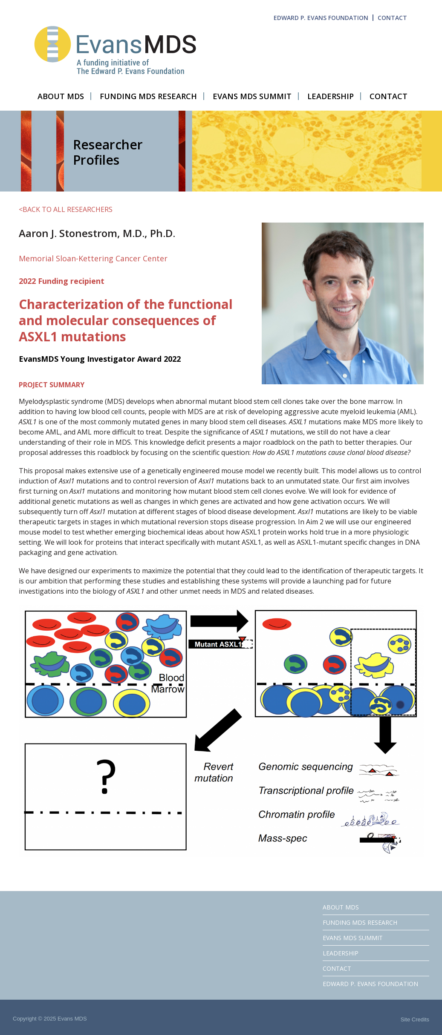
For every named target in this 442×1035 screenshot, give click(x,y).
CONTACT (392, 18)
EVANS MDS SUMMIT (353, 938)
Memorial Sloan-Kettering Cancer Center (93, 258)
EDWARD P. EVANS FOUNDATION (321, 18)
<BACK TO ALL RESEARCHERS (66, 209)
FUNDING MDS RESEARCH (360, 922)
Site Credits (415, 1019)
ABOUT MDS (341, 907)
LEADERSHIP (340, 953)
